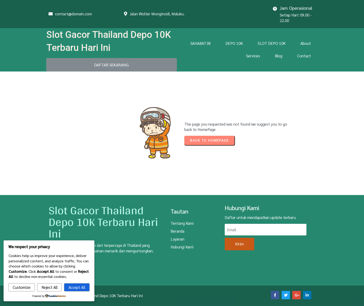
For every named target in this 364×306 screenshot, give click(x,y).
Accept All (76, 287)
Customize (21, 287)
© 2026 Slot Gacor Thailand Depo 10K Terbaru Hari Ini (97, 295)
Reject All (50, 287)
